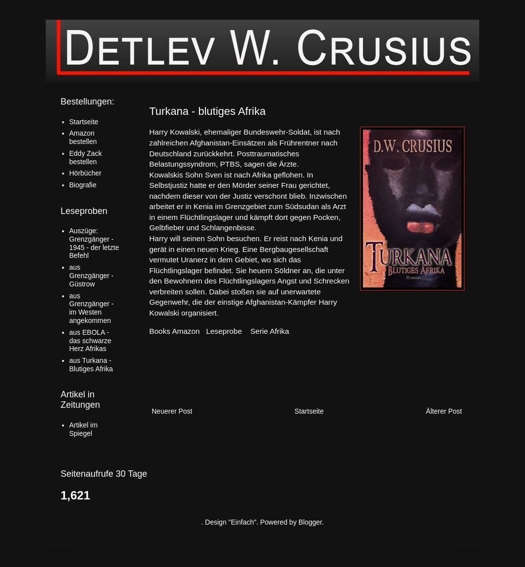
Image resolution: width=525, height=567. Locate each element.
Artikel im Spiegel (83, 429)
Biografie (83, 185)
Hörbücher (85, 173)
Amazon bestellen (83, 137)
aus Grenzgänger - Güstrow (91, 275)
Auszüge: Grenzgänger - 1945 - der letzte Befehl (94, 243)
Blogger (310, 522)
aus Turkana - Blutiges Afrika (91, 364)
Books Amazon (174, 331)
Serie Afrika (269, 331)
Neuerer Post (172, 411)
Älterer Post (444, 411)
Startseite (309, 411)
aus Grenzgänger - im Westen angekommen (91, 308)
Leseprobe (224, 331)
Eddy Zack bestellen (85, 157)
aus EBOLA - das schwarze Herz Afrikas (90, 340)
